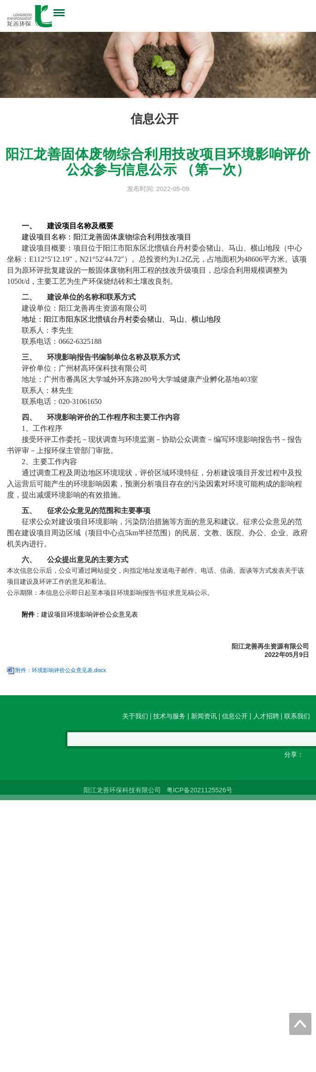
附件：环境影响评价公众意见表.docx (60, 689)
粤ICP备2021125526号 (199, 795)
